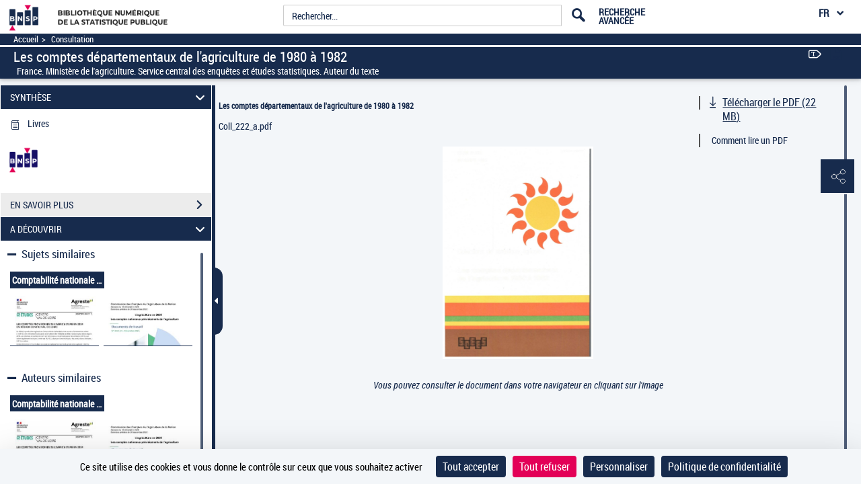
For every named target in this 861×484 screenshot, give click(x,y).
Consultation (72, 39)
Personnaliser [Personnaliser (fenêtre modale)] (619, 466)
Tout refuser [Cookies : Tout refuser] (544, 466)
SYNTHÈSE (109, 97)
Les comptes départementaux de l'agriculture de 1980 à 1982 (316, 105)
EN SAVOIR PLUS (110, 205)
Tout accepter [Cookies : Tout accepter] (471, 466)
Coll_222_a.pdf (245, 126)
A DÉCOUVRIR (109, 229)
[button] (837, 176)
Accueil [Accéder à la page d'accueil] (25, 39)
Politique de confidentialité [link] (724, 466)
